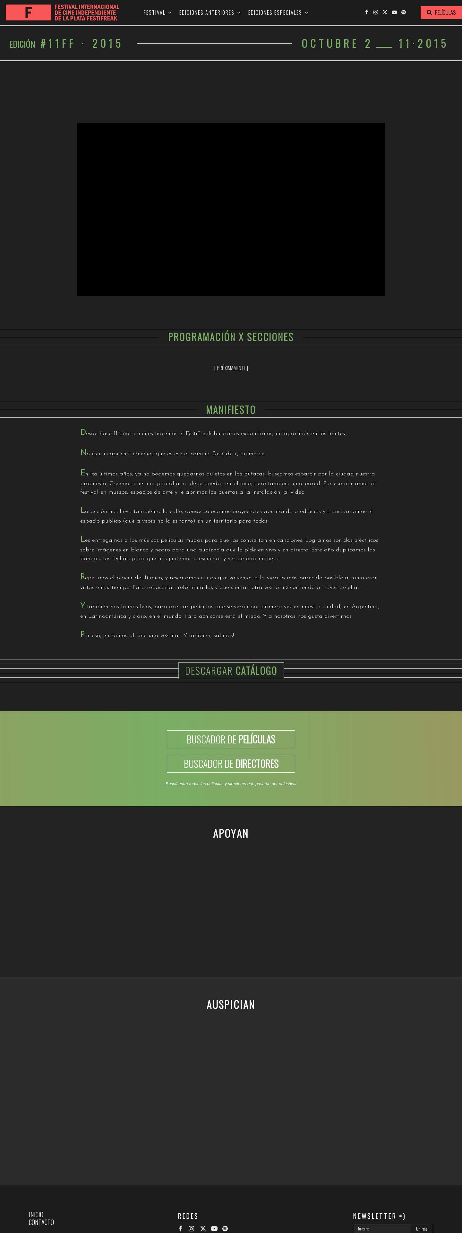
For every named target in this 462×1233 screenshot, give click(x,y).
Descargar (231, 670)
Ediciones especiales (275, 12)
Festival (155, 12)
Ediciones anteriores (207, 12)
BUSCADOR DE (231, 739)
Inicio (36, 1214)
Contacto (41, 1222)
